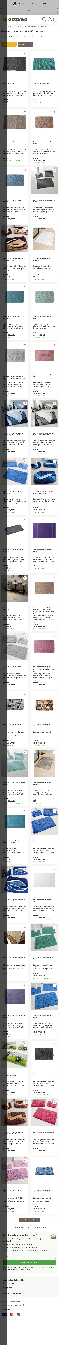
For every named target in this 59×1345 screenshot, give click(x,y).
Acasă (3, 27)
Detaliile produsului (26, 104)
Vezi (29, 10)
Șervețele (44, 37)
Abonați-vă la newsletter (29, 1287)
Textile (9, 27)
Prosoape (35, 37)
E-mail (7, 1281)
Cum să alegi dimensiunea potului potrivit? (32, 4)
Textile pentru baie (18, 27)
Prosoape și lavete (23, 37)
